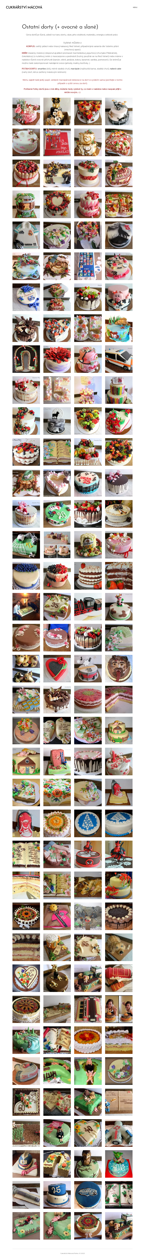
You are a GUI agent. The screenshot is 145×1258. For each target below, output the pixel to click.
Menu (134, 7)
